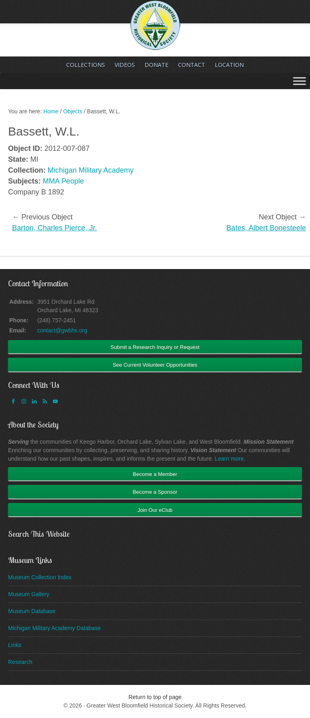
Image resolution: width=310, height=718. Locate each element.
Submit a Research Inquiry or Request (155, 347)
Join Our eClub (155, 510)
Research (20, 662)
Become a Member (155, 474)
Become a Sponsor (155, 492)
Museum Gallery (28, 594)
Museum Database (32, 611)
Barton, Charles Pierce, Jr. (54, 228)
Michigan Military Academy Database (54, 628)
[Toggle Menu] (299, 81)
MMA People (63, 181)
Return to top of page (155, 697)
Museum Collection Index (39, 577)
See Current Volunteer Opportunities (155, 365)
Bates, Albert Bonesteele (266, 228)
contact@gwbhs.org (62, 330)
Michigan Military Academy (91, 170)
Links (14, 645)
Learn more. (230, 458)
